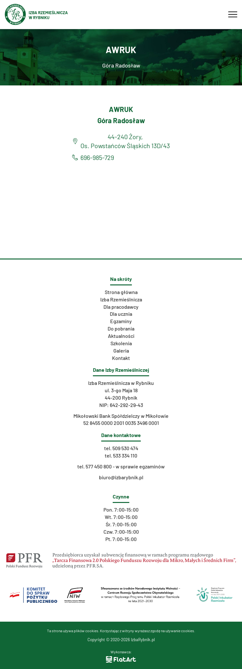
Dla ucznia (121, 314)
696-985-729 (97, 157)
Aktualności (121, 336)
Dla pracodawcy (121, 307)
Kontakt (121, 358)
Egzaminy (121, 321)
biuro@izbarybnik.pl (121, 477)
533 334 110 (125, 455)
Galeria (121, 350)
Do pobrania (121, 328)
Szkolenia (121, 343)
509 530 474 (125, 448)
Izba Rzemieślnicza (121, 299)
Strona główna (121, 292)
